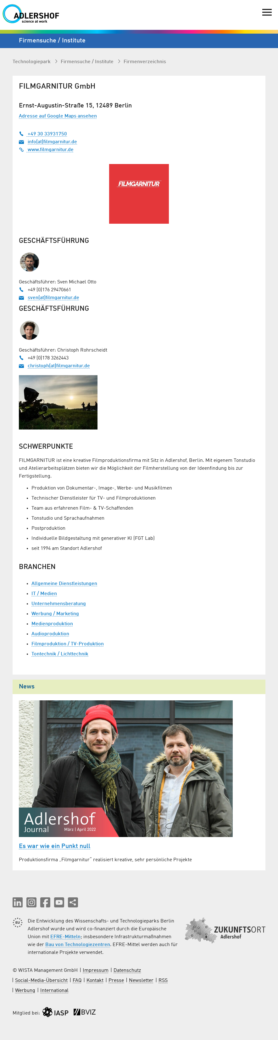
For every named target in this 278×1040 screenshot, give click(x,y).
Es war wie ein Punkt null (54, 846)
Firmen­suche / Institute (88, 61)
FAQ (77, 980)
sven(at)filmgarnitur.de (53, 297)
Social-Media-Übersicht (41, 980)
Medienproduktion (52, 624)
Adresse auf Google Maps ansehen (58, 116)
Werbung (25, 990)
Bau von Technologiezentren (77, 944)
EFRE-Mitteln (65, 936)
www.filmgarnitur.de (46, 149)
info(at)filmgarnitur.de (52, 142)
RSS (163, 980)
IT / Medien (44, 593)
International (54, 990)
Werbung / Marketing (55, 613)
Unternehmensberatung (58, 603)
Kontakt (94, 980)
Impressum (95, 970)
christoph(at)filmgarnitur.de (59, 366)
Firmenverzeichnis (145, 61)
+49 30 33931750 (43, 134)
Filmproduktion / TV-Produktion (67, 644)
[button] (18, 902)
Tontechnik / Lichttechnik (59, 654)
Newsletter (141, 980)
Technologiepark (32, 61)
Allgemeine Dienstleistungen (64, 583)
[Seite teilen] (73, 902)
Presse (116, 980)
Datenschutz (127, 970)
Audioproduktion (50, 634)
